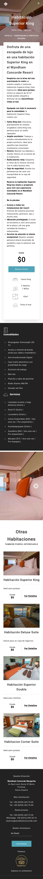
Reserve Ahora (21, 269)
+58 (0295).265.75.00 (23, 802)
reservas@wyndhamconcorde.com (21, 821)
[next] (35, 485)
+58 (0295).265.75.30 (23, 815)
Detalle (8, 36)
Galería (21, 38)
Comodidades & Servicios (26, 36)
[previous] (7, 485)
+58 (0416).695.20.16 (27, 818)
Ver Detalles (30, 596)
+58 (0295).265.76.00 (23, 805)
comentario (27, 871)
